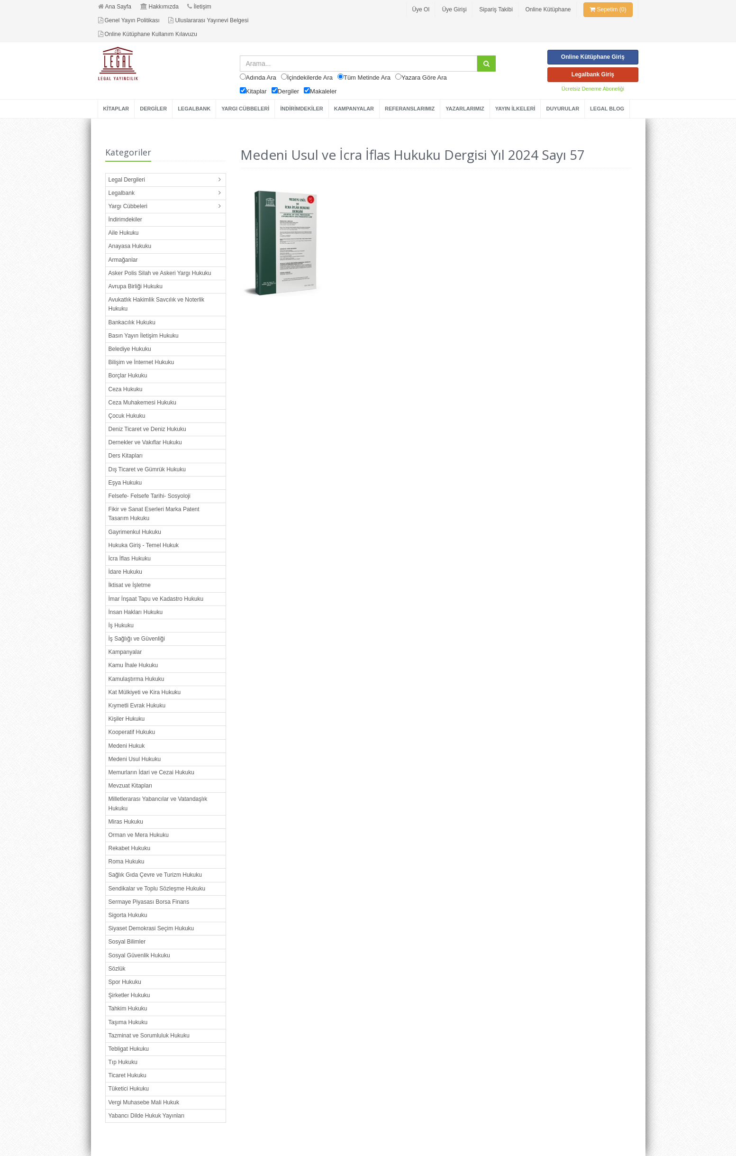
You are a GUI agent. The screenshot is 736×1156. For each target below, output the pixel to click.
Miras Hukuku (126, 821)
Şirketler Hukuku (129, 995)
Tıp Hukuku (123, 1062)
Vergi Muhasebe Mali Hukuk (144, 1102)
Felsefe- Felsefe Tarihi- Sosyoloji (150, 496)
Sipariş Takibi (495, 9)
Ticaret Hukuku (127, 1075)
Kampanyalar (125, 652)
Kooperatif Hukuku (132, 732)
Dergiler (289, 91)
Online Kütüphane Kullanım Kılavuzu (147, 34)
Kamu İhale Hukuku (133, 665)
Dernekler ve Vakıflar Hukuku (145, 442)
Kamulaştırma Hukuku (136, 679)
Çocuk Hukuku (127, 416)
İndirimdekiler (125, 219)
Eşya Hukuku (125, 482)
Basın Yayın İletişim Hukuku (144, 335)
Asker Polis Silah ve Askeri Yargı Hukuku (160, 273)
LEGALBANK (194, 108)
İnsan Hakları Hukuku (136, 612)
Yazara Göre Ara (424, 77)
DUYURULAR (562, 108)
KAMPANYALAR (354, 108)
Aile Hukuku (124, 232)
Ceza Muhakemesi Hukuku (142, 402)
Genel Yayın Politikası (129, 20)
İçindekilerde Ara (310, 77)
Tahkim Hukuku (128, 1008)
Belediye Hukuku (130, 349)
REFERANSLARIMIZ (410, 108)
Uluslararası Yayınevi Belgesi (208, 20)
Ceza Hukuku (126, 389)
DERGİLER (153, 108)
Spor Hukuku (125, 982)
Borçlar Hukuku (128, 375)
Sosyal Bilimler (127, 941)
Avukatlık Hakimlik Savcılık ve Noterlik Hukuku (157, 304)
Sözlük (117, 968)
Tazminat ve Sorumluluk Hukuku (149, 1035)
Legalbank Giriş (593, 74)
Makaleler (323, 91)
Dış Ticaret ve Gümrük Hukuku (147, 469)
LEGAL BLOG (607, 108)
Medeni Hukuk (127, 746)
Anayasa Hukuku (130, 246)
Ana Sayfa (114, 6)
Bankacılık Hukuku (132, 322)
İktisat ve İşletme (130, 585)
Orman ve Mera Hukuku (139, 835)
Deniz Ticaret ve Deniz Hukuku (147, 429)
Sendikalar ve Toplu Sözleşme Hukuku (157, 888)
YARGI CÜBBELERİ (245, 108)
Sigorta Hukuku (128, 915)
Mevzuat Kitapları (131, 785)
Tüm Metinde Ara (367, 77)
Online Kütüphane (548, 9)
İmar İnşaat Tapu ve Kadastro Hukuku (156, 599)
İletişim (199, 6)
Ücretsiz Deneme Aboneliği (593, 89)
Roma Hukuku (127, 861)
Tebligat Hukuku (129, 1049)
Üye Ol (420, 9)
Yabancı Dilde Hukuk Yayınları (147, 1115)
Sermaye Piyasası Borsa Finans (149, 902)
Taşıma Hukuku (128, 1022)
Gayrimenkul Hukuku (135, 532)
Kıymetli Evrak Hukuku (137, 705)
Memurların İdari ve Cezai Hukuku (151, 772)
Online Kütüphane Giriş (593, 57)
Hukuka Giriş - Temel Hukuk (144, 545)
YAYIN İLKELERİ (515, 108)
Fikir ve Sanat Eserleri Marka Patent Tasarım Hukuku (154, 514)
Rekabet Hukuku (130, 848)
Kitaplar (256, 91)
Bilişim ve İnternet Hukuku (141, 362)
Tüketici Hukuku (129, 1088)
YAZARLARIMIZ (464, 108)
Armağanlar (123, 260)
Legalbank (122, 193)
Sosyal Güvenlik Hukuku (139, 955)
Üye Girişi (454, 9)
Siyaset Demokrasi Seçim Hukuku (151, 928)
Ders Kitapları (126, 455)
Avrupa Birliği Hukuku (136, 286)
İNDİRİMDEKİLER (301, 108)
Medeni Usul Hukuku (135, 759)
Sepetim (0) (608, 9)
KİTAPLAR (116, 108)
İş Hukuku (121, 625)
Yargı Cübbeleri (128, 206)
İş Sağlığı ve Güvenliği (137, 638)
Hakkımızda (159, 6)
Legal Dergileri (127, 179)
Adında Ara (261, 77)
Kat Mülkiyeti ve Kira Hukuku (145, 692)
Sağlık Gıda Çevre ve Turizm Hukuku (155, 875)
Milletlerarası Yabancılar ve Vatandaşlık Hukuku (158, 803)
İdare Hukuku (125, 572)
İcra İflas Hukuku (130, 558)
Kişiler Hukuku (127, 719)
